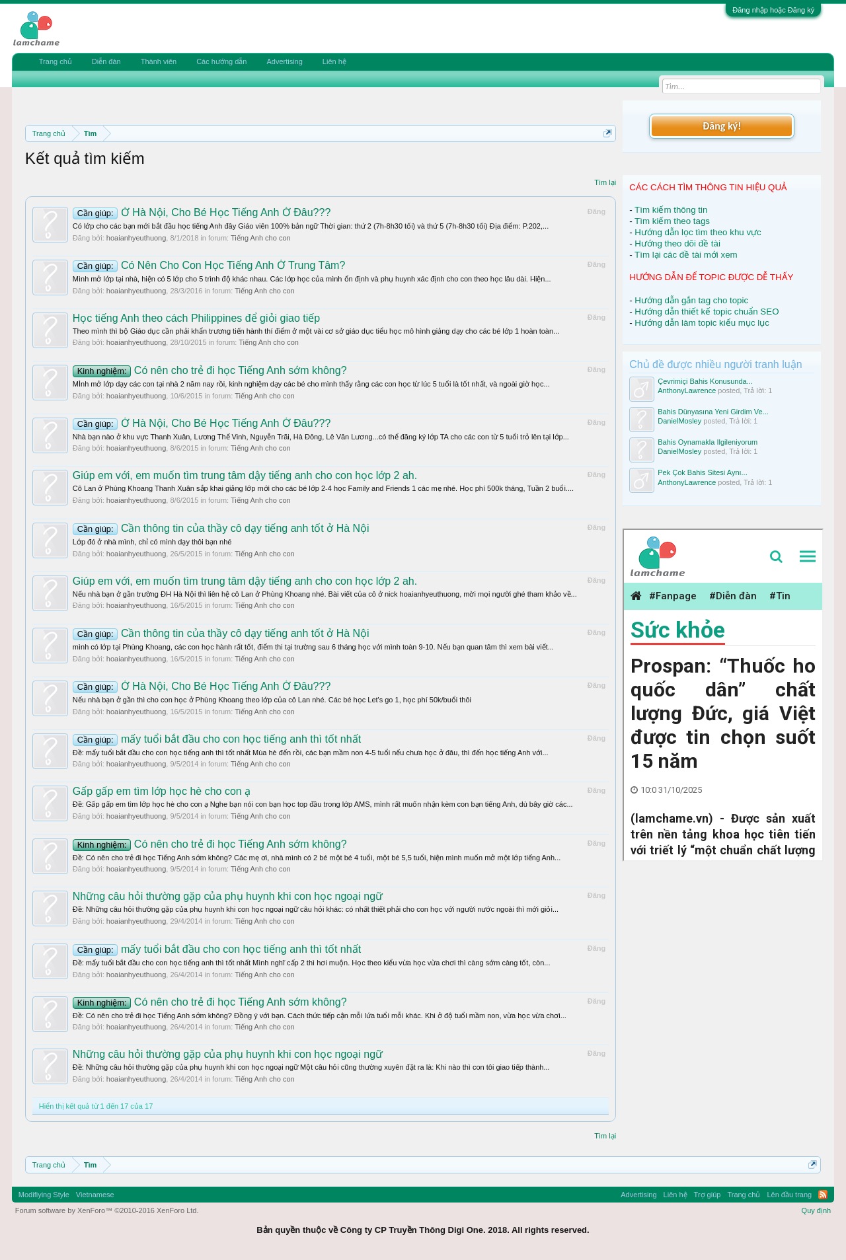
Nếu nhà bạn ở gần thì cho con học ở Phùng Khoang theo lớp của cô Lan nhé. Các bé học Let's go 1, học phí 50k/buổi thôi (272, 700)
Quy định (816, 1210)
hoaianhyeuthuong (136, 238)
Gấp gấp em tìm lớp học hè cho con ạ (161, 791)
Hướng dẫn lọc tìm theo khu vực (697, 232)
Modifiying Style (44, 1195)
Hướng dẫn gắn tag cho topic (691, 300)
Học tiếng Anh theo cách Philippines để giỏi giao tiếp (196, 318)
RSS (822, 1194)
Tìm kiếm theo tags (672, 221)
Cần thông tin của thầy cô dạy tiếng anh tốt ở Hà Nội (221, 528)
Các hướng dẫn (221, 61)
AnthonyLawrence (687, 390)
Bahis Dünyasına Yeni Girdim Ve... (713, 412)
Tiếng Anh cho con (261, 238)
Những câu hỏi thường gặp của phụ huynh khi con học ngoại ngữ (228, 896)
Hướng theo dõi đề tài (677, 243)
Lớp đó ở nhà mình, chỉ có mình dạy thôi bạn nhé (152, 542)
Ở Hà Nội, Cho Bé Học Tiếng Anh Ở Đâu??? (201, 212)
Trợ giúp (707, 1195)
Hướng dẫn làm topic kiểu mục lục (701, 323)
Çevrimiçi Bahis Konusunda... (705, 381)
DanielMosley (679, 421)
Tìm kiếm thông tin (670, 210)
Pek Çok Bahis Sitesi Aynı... (703, 472)
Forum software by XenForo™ (107, 1210)
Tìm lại (605, 182)
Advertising (284, 61)
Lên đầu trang (789, 1195)
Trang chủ (55, 61)
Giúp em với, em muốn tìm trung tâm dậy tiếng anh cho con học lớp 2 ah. (245, 475)
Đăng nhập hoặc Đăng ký (773, 10)
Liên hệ (334, 61)
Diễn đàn (106, 61)
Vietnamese (95, 1195)
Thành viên (158, 61)
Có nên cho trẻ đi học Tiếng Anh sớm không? (210, 370)
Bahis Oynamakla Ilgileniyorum (707, 442)
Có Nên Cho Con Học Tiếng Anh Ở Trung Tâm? (209, 265)
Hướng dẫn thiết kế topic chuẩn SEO (706, 311)
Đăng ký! (722, 126)
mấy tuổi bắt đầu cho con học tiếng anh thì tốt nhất (217, 739)
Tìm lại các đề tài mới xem (686, 255)
